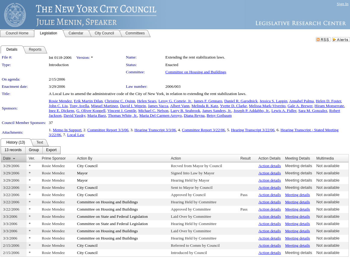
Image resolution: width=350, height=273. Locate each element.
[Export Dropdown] (51, 150)
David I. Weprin (133, 105)
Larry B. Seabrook (185, 110)
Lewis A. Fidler (283, 110)
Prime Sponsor (54, 158)
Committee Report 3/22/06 (203, 130)
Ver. (32, 158)
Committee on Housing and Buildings (195, 72)
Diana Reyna (194, 115)
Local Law (75, 134)
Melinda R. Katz (205, 105)
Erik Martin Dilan (88, 101)
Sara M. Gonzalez (312, 110)
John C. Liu (58, 105)
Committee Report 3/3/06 (107, 130)
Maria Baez (96, 115)
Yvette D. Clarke (233, 105)
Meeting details (298, 165)
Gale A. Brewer (300, 105)
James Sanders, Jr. (216, 110)
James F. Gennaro (208, 101)
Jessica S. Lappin (273, 101)
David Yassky (74, 115)
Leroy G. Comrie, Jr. (175, 101)
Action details (269, 165)
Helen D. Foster (328, 101)
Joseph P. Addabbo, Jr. (251, 110)
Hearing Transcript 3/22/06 (252, 130)
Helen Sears (146, 101)
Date (7, 158)
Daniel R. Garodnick (241, 101)
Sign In (342, 4)
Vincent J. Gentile (121, 110)
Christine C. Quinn (120, 101)
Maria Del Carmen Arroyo (160, 115)
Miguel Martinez (104, 105)
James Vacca (158, 105)
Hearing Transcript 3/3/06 (155, 130)
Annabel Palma (301, 101)
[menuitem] (13, 150)
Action (176, 158)
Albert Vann (179, 105)
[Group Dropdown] (33, 150)
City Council (87, 165)
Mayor (82, 173)
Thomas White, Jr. (122, 115)
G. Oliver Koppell (90, 110)
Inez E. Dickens (61, 110)
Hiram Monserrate (329, 105)
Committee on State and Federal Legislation (112, 216)
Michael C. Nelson (153, 110)
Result (245, 158)
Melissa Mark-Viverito (267, 105)
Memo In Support (67, 130)
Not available (327, 165)
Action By (84, 158)
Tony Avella (79, 105)
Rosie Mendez (60, 101)
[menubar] (31, 150)
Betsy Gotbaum (219, 115)
